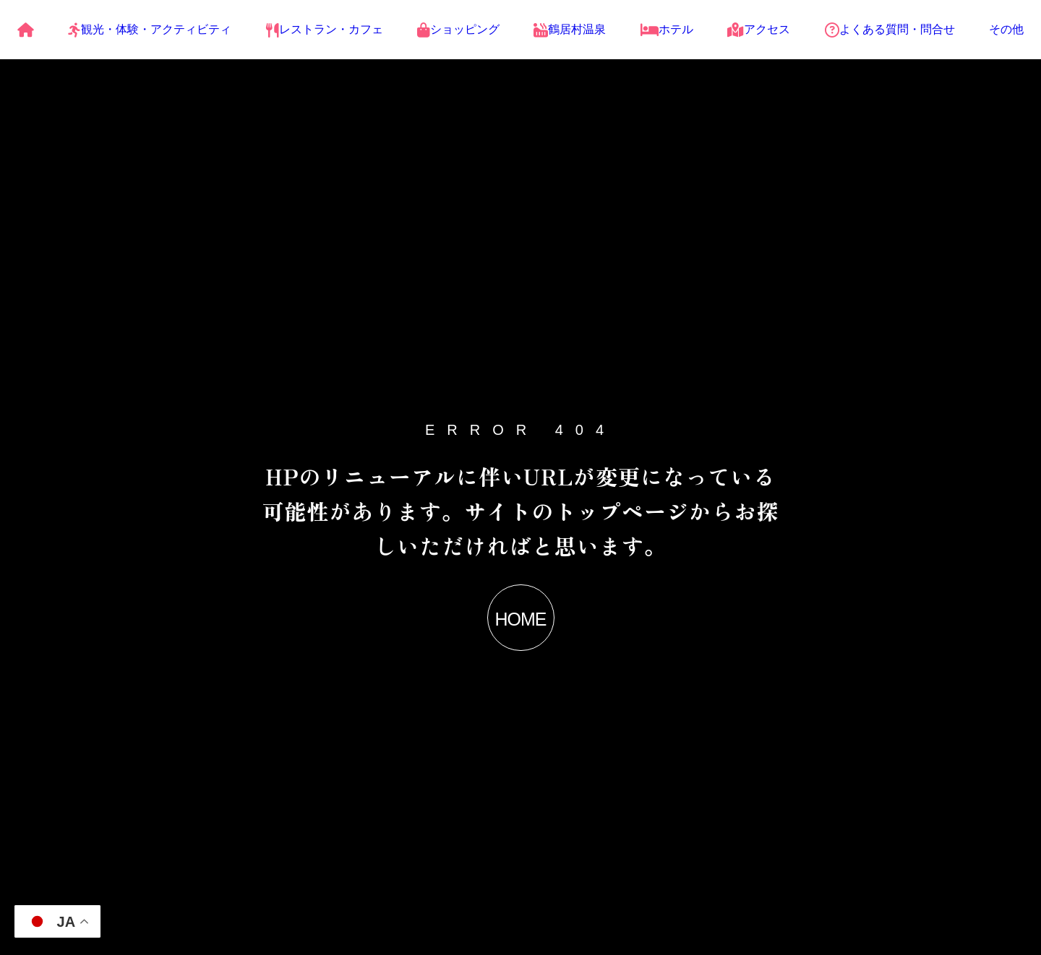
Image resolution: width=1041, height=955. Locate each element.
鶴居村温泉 (570, 29)
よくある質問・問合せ (890, 29)
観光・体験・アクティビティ (149, 29)
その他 (1006, 29)
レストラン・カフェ (324, 29)
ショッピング (458, 29)
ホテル (667, 29)
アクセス (758, 29)
